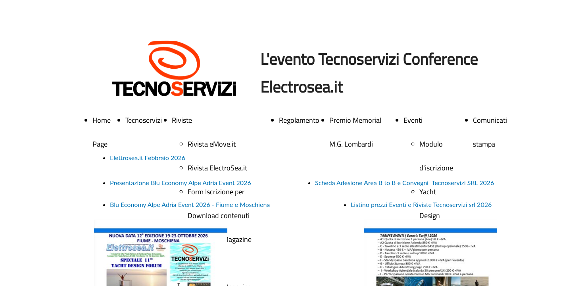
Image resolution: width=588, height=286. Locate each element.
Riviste (182, 120)
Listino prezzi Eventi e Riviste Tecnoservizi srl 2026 (421, 204)
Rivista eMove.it (212, 144)
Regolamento (299, 120)
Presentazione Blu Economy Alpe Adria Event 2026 (180, 182)
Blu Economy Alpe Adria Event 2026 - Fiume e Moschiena (190, 204)
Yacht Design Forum (429, 215)
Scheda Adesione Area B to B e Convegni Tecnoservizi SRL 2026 (404, 182)
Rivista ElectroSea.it (217, 167)
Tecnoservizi (143, 120)
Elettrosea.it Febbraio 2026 (147, 157)
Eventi (413, 120)
